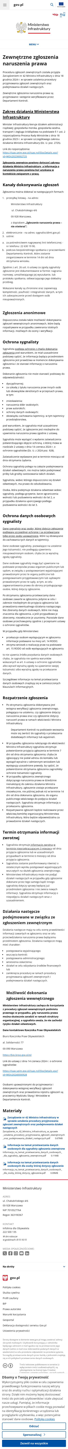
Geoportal (8, 1320)
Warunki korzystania (14, 1314)
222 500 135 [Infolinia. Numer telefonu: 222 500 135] (9, 1231)
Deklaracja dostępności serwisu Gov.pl (25, 1325)
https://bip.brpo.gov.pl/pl (17, 1055)
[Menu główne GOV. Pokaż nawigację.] (5, 5)
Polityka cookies (11, 1287)
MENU (34, 44)
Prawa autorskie (12, 1309)
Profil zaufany (10, 1298)
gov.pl (11, 1278)
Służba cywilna (11, 1292)
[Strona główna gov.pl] (18, 5)
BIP (4, 1303)
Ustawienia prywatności (16, 1330)
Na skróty (8, 1266)
